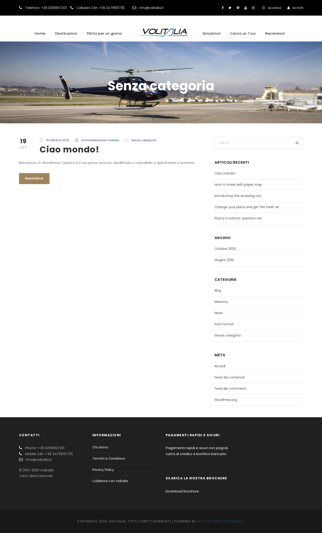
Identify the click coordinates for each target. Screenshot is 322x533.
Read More (34, 178)
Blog (218, 290)
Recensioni (275, 33)
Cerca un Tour (243, 33)
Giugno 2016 (224, 260)
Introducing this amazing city (238, 195)
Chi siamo (100, 447)
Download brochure (182, 491)
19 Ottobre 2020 (57, 140)
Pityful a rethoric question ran (238, 218)
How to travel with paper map (238, 184)
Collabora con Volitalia (110, 481)
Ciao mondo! (69, 149)
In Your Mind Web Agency (221, 521)
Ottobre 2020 (225, 248)
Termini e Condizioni (108, 458)
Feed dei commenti (230, 388)
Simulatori (212, 33)
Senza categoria (143, 140)
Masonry (221, 301)
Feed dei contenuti (230, 377)
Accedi (220, 366)
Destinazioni (66, 33)
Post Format (224, 324)
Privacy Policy (103, 469)
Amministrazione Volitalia (100, 140)
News (219, 313)
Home (40, 33)
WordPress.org (226, 400)
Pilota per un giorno (104, 33)
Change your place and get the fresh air (247, 207)
